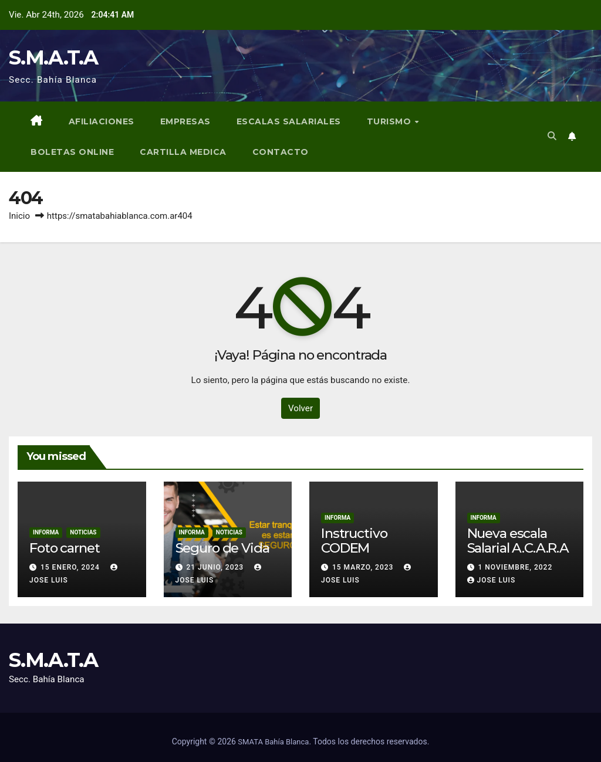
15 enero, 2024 (71, 567)
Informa (46, 532)
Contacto (280, 152)
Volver (300, 408)
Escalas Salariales (289, 121)
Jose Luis (491, 580)
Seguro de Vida (222, 548)
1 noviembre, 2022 (515, 567)
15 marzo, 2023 (364, 567)
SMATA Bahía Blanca (273, 741)
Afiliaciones (101, 121)
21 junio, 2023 (216, 567)
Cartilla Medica (183, 152)
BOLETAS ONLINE (72, 152)
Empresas (185, 121)
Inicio (19, 216)
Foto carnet (64, 548)
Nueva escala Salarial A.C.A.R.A (518, 540)
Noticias (83, 532)
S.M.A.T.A (53, 57)
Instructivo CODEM (354, 540)
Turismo (390, 121)
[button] (552, 136)
